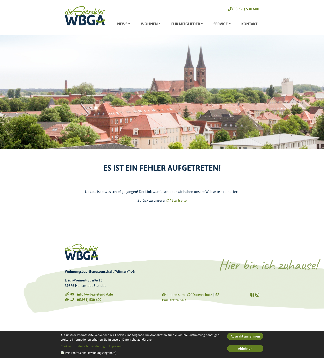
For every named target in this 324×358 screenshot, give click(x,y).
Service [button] (220, 24)
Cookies (66, 346)
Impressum (173, 295)
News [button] (122, 24)
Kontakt (249, 24)
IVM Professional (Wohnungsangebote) (90, 352)
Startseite (176, 200)
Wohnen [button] (149, 24)
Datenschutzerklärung (90, 346)
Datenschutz (199, 295)
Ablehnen (245, 348)
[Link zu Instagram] (257, 294)
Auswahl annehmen (245, 336)
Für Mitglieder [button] (185, 24)
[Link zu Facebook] (252, 294)
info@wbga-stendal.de (89, 294)
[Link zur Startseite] (85, 15)
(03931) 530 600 (243, 9)
